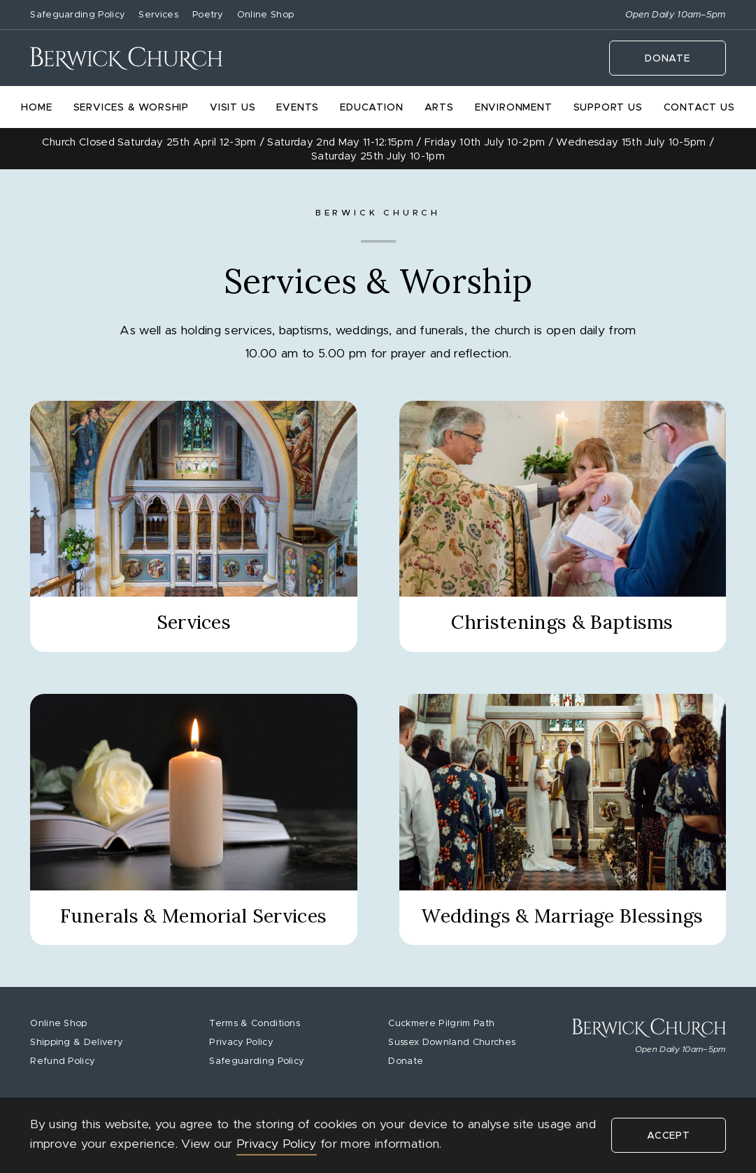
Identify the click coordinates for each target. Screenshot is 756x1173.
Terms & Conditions (254, 1023)
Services (158, 15)
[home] (126, 58)
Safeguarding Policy (77, 15)
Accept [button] (668, 1136)
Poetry (207, 15)
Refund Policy (62, 1061)
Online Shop (265, 15)
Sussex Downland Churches (451, 1042)
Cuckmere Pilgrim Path (441, 1023)
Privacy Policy (240, 1042)
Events (297, 108)
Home (36, 108)
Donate (667, 59)
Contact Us (699, 108)
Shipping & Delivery (76, 1042)
